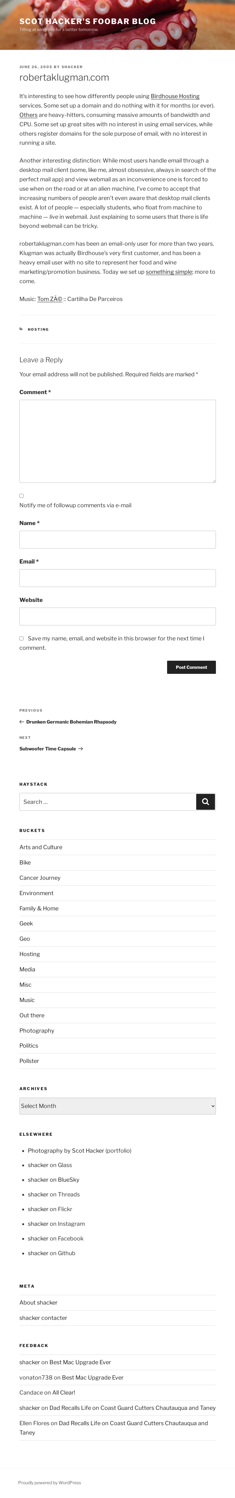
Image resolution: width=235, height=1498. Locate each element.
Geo (24, 938)
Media (27, 969)
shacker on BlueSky (53, 1179)
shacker (72, 67)
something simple (169, 271)
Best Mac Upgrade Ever (80, 1362)
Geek (26, 923)
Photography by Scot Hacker (66, 1150)
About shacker (38, 1302)
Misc (25, 984)
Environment (36, 893)
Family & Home (39, 908)
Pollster (29, 1061)
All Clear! (63, 1392)
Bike (25, 862)
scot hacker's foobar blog (87, 21)
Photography (36, 1030)
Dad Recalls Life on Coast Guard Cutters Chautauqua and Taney (132, 1408)
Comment (35, 392)
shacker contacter (43, 1318)
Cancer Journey (40, 877)
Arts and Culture (40, 847)
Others (28, 115)
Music (27, 1000)
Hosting (38, 329)
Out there (31, 1015)
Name (29, 523)
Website (31, 600)
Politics (28, 1045)
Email (29, 561)
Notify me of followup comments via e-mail (75, 505)
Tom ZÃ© (49, 299)
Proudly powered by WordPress (49, 1482)
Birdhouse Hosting (175, 96)
